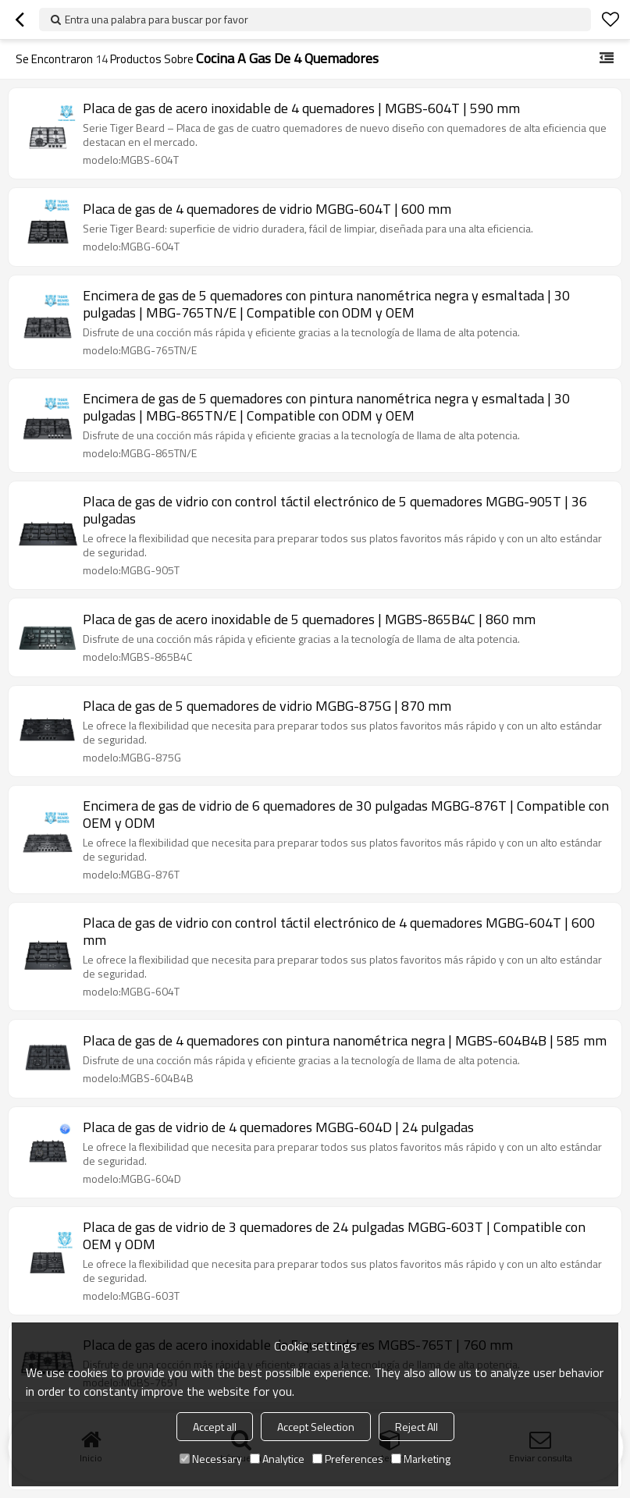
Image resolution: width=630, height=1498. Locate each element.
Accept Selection (315, 1426)
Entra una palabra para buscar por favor (156, 19)
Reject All (416, 1426)
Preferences (347, 1458)
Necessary (211, 1458)
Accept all (215, 1426)
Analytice (277, 1458)
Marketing (420, 1458)
